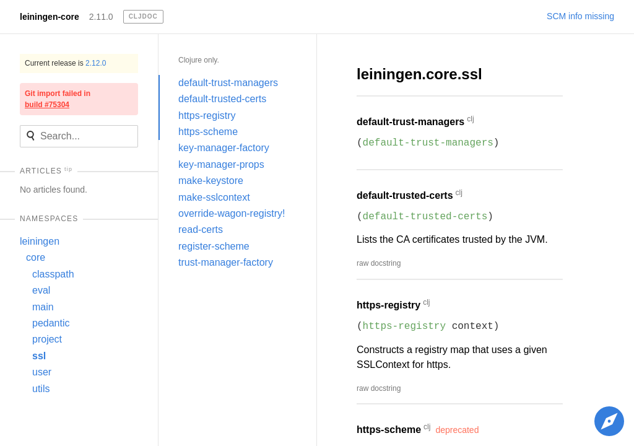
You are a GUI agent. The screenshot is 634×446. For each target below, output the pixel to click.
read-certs (200, 229)
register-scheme (214, 246)
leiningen (39, 241)
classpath (53, 274)
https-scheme (208, 131)
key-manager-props (221, 164)
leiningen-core (49, 17)
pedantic (51, 323)
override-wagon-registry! (231, 213)
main (43, 307)
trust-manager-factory (225, 262)
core (35, 257)
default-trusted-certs (222, 99)
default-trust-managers (228, 82)
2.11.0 (101, 17)
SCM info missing (580, 16)
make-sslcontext (214, 197)
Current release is (65, 63)
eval (41, 290)
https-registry (206, 115)
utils (41, 388)
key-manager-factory (223, 147)
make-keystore (210, 180)
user (41, 372)
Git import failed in (57, 99)
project (47, 339)
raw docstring (379, 263)
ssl (39, 356)
